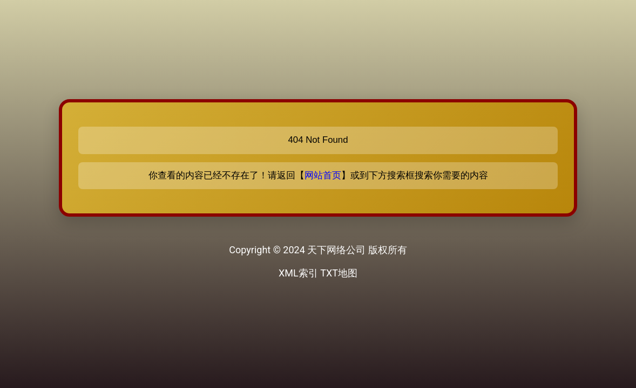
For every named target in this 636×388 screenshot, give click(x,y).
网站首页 (323, 175)
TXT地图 (338, 273)
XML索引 (298, 273)
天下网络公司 (336, 249)
